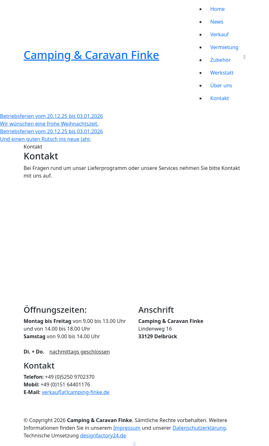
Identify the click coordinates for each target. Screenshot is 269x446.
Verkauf (219, 34)
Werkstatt (222, 72)
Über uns (221, 85)
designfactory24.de (103, 435)
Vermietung (224, 47)
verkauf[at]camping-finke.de (76, 392)
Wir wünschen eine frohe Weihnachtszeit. (49, 123)
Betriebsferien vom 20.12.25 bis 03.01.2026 (51, 116)
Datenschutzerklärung (199, 427)
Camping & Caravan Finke (91, 54)
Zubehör (220, 59)
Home (217, 8)
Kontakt (219, 98)
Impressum (127, 427)
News (216, 21)
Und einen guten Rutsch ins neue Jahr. (45, 139)
